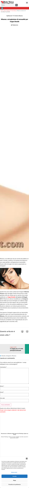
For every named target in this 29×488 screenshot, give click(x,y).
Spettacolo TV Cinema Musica (12, 10)
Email (2, 392)
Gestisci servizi (14, 472)
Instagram (8, 356)
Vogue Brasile (11, 297)
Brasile (3, 356)
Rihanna (14, 356)
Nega (14, 480)
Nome (2, 386)
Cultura (4, 10)
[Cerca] (16, 5)
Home (2, 10)
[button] (26, 458)
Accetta (15, 476)
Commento (3, 367)
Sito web (2, 398)
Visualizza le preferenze (14, 484)
